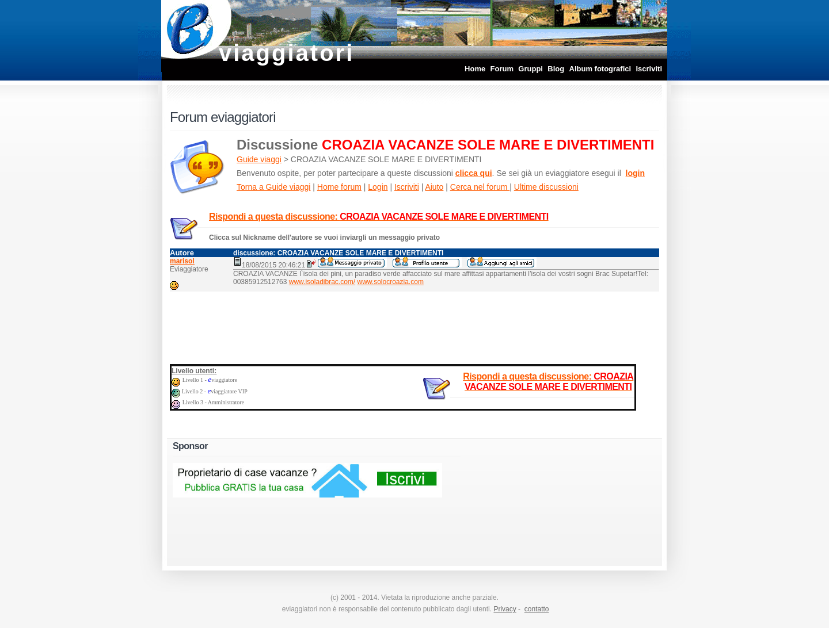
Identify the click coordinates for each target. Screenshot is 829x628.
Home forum (339, 187)
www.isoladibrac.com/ (322, 282)
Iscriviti (649, 68)
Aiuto (434, 187)
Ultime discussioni (546, 187)
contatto (536, 609)
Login (377, 187)
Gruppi (530, 68)
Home (475, 68)
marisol (182, 261)
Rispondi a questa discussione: (379, 216)
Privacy (504, 609)
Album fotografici (600, 68)
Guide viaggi (259, 159)
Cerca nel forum (479, 187)
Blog (555, 68)
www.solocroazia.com (391, 282)
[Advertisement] (414, 325)
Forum (502, 68)
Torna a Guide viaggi (273, 187)
